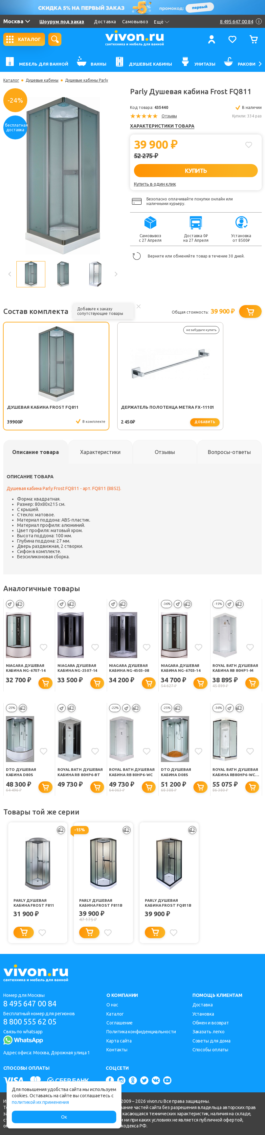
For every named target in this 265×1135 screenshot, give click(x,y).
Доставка (105, 21)
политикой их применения (40, 1102)
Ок (64, 1117)
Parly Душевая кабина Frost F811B (101, 903)
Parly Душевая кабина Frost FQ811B (168, 903)
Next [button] (115, 274)
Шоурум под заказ (61, 21)
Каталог (11, 80)
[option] (62, 176)
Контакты (116, 1049)
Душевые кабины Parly (86, 80)
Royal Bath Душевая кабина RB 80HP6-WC (131, 773)
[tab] (35, 452)
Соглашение (119, 1022)
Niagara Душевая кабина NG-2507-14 (77, 668)
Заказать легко (208, 1031)
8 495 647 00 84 (32, 1003)
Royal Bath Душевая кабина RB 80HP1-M (234, 668)
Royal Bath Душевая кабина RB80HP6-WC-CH (231, 773)
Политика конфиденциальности (141, 1031)
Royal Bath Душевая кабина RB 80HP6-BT (79, 773)
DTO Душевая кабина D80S (21, 772)
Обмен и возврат (210, 1022)
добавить (112, 422)
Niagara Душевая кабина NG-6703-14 (181, 668)
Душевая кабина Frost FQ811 (28, 409)
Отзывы (169, 116)
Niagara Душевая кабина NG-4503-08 (129, 668)
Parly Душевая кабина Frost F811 (34, 903)
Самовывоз (135, 21)
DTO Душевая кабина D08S (176, 772)
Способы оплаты (210, 1049)
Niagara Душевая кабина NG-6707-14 (26, 668)
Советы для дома (211, 1040)
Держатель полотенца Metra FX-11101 (98, 410)
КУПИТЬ (196, 170)
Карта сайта (119, 1040)
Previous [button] (9, 274)
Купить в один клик (155, 184)
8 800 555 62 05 (32, 1022)
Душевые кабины (42, 80)
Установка (203, 1014)
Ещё (161, 22)
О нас (112, 1004)
